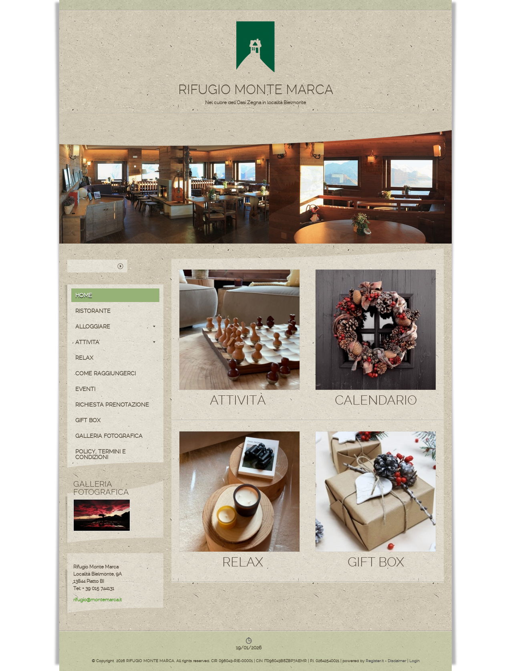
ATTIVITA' (115, 342)
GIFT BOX (88, 420)
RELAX (84, 358)
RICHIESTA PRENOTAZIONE (112, 404)
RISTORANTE (93, 311)
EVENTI (85, 389)
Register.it (375, 661)
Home (83, 295)
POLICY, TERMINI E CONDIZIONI (100, 454)
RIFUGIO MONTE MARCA (255, 89)
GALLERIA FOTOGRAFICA (109, 436)
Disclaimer (397, 661)
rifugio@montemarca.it (97, 599)
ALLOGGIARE (115, 326)
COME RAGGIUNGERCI (105, 373)
